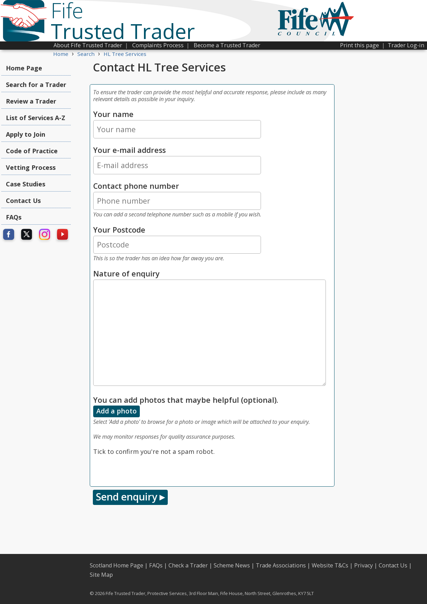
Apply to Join (25, 134)
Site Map (101, 574)
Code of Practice (32, 151)
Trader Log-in (406, 45)
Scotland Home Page (116, 565)
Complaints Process (158, 45)
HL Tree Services (125, 53)
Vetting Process (31, 167)
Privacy (363, 565)
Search (86, 53)
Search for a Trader (36, 84)
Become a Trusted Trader (227, 45)
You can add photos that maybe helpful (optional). (185, 400)
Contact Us (23, 200)
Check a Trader (188, 565)
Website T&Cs (330, 565)
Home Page (24, 68)
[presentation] (145, 469)
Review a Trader (31, 101)
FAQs (13, 217)
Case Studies (25, 184)
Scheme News (232, 565)
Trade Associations (281, 565)
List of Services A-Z (35, 118)
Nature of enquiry (126, 274)
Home (60, 53)
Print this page (359, 45)
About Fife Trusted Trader (88, 45)
